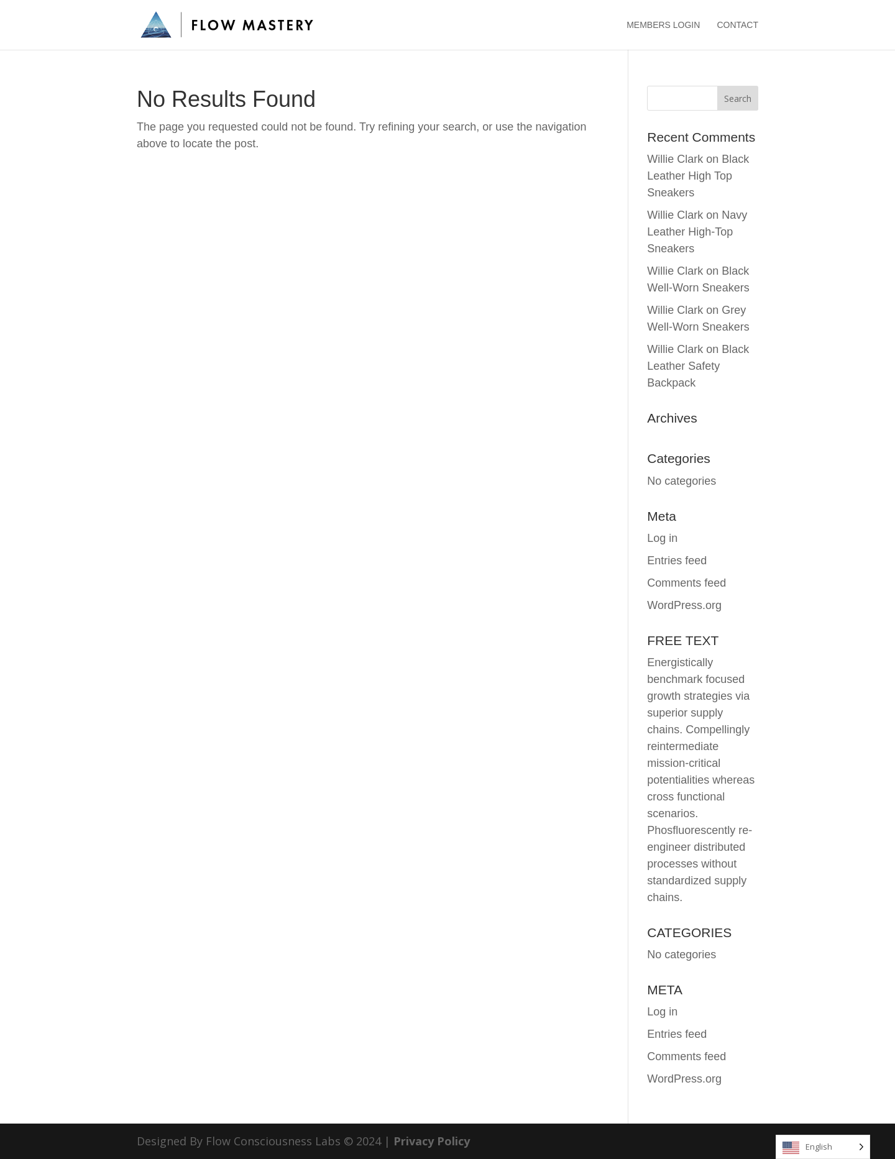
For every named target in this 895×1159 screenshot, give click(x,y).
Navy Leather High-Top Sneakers (697, 232)
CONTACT (737, 25)
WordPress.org (684, 605)
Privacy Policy (431, 1141)
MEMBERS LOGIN (663, 25)
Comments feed (686, 583)
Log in (662, 538)
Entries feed (677, 560)
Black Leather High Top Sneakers (698, 176)
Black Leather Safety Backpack (698, 366)
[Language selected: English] (823, 1147)
